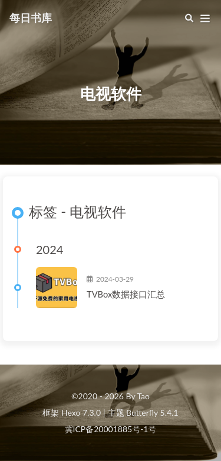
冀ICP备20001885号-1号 (111, 429)
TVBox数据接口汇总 (126, 294)
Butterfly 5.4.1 (152, 412)
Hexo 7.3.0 (81, 412)
